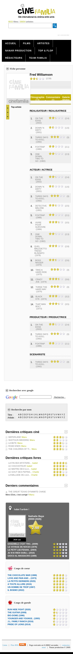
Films (27, 43)
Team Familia (38, 58)
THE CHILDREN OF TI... (19, 449)
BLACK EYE (38, 297)
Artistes (43, 43)
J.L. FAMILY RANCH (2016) (20, 621)
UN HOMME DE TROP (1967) (21, 587)
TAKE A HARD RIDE (41, 271)
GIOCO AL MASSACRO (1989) (22, 556)
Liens (5, 645)
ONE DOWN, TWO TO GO (39, 157)
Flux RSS (18, 645)
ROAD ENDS (14, 446)
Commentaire (53, 97)
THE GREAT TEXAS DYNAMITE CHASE (27, 492)
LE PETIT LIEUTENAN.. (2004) (22, 550)
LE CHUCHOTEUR (17, 466)
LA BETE (12, 443)
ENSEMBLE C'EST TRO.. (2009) (23, 544)
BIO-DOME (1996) (16, 615)
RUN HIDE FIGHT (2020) (19, 609)
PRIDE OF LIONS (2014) (19, 624)
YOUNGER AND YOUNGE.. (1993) (24, 618)
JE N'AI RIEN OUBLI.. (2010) (21, 553)
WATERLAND (14, 437)
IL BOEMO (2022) (16, 590)
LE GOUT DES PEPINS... (20, 472)
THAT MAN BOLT (40, 305)
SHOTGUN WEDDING (18, 440)
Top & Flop (45, 50)
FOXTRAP (40, 147)
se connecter (63, 35)
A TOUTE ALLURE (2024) (20, 584)
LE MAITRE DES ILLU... (19, 469)
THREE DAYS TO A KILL (41, 138)
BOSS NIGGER (39, 261)
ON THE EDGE (39, 119)
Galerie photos (66, 98)
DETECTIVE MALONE (41, 207)
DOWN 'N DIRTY (39, 129)
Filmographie (37, 97)
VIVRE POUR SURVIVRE (40, 224)
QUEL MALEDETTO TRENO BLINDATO (40, 249)
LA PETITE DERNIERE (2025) (22, 581)
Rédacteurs (13, 58)
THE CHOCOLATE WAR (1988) (22, 575)
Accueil (10, 43)
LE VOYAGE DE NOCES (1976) (22, 547)
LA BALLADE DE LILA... (19, 475)
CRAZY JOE (38, 280)
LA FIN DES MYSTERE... (20, 463)
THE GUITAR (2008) (17, 612)
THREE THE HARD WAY (41, 288)
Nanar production (18, 50)
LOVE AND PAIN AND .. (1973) (22, 578)
